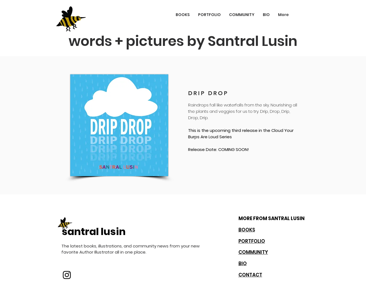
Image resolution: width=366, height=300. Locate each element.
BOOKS (246, 229)
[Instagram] (66, 275)
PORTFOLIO (251, 241)
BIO (242, 263)
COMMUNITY (253, 252)
